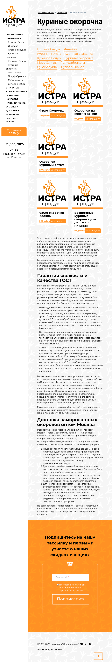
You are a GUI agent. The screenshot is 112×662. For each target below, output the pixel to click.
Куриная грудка (17, 49)
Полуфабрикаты (17, 76)
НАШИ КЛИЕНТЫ (16, 102)
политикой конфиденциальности (72, 586)
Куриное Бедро (17, 61)
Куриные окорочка (78, 58)
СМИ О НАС (13, 87)
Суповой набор (17, 83)
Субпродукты (15, 80)
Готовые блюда (16, 42)
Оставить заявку (14, 132)
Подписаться (71, 598)
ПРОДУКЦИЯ (13, 38)
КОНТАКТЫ (12, 114)
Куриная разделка (79, 53)
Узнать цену (58, 115)
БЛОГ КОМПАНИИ (16, 91)
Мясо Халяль (15, 72)
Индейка (13, 46)
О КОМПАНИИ (14, 34)
